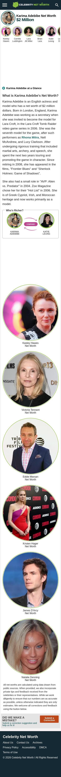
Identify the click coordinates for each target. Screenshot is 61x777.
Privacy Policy (11, 747)
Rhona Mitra (30, 137)
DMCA (43, 747)
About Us (8, 742)
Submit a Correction (49, 719)
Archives (37, 742)
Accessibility (29, 747)
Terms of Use (10, 752)
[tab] (30, 89)
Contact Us (23, 742)
